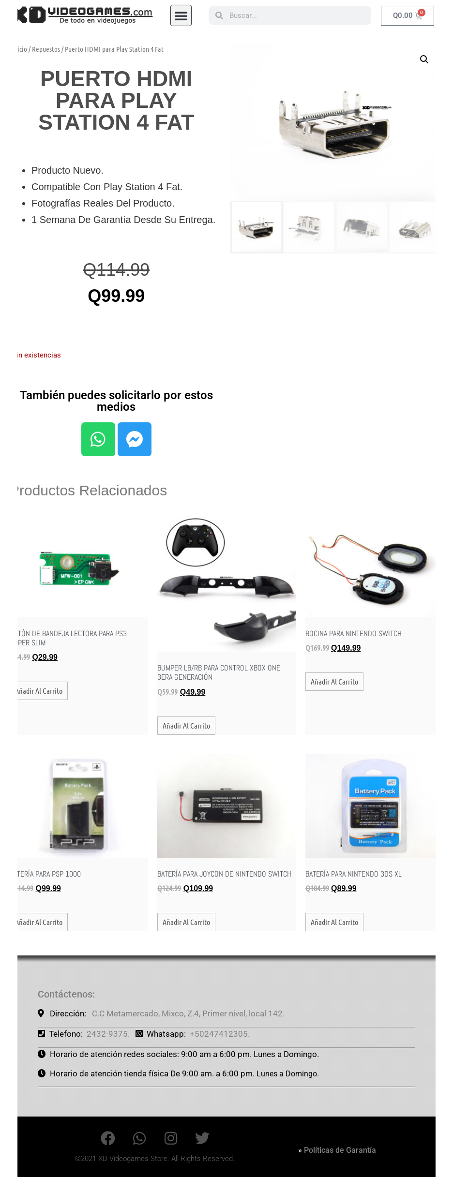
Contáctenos (65, 994)
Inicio (19, 49)
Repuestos (46, 49)
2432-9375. (108, 1034)
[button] (181, 11)
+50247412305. (220, 1034)
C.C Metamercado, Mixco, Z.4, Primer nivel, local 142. (188, 1013)
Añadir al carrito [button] (38, 690)
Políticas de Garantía (340, 1150)
